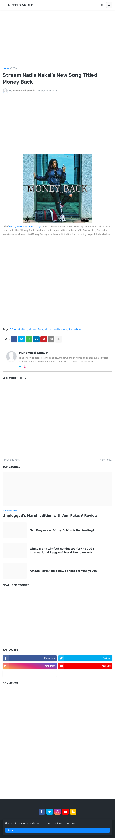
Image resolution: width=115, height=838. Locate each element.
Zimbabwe (75, 329)
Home (6, 68)
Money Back (36, 329)
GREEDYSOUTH (20, 5)
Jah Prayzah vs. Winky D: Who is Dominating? (62, 530)
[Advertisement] (57, 38)
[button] (4, 5)
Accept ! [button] (12, 830)
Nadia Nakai (60, 329)
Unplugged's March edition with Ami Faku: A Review (50, 515)
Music (48, 329)
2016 (14, 68)
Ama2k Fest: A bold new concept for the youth (63, 571)
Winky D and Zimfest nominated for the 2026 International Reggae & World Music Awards (62, 550)
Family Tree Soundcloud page (25, 226)
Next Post (105, 460)
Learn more (71, 823)
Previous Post (11, 460)
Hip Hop (22, 329)
